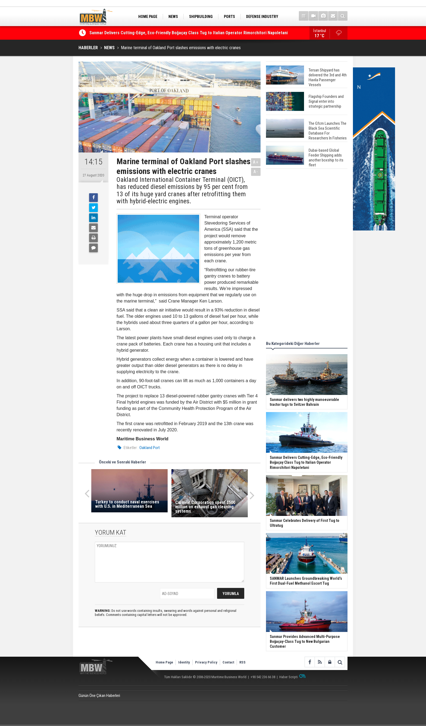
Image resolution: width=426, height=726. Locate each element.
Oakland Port (149, 447)
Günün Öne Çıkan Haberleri (99, 695)
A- (255, 171)
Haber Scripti (288, 677)
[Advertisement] (306, 255)
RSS (242, 662)
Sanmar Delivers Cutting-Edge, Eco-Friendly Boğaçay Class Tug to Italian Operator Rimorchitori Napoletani (188, 33)
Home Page (164, 662)
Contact (228, 662)
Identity (184, 662)
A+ (256, 162)
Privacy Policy (206, 662)
